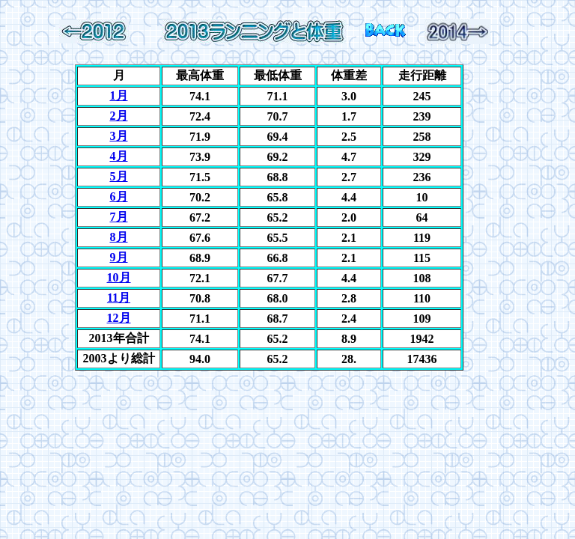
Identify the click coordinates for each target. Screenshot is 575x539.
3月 (119, 136)
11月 (118, 297)
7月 (119, 216)
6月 (119, 196)
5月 (119, 176)
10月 (119, 277)
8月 (119, 237)
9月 (119, 257)
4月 (119, 156)
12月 (119, 317)
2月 (119, 115)
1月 (119, 95)
